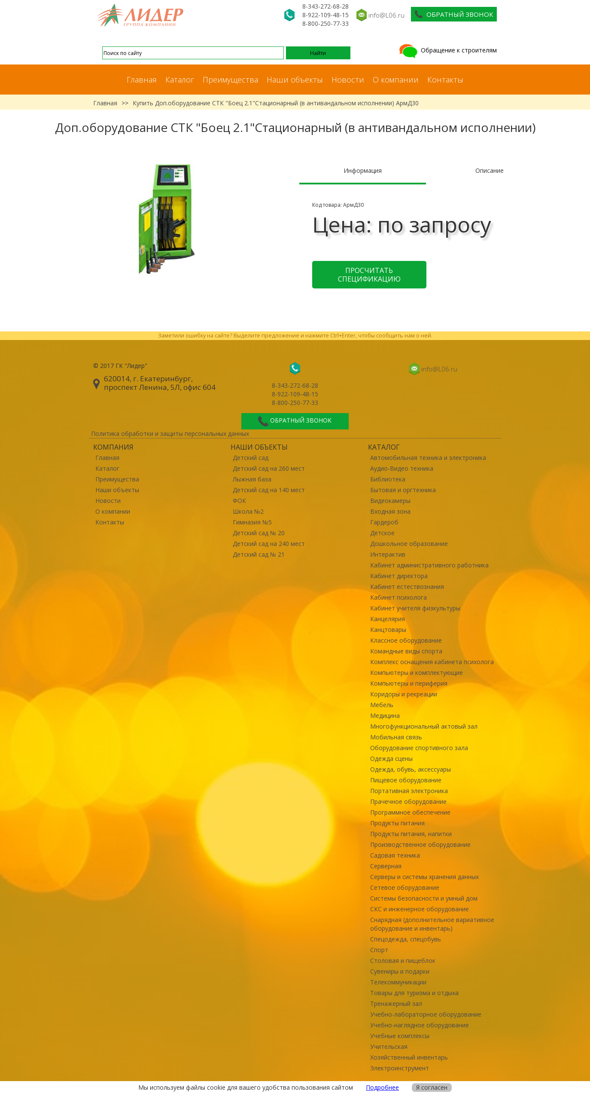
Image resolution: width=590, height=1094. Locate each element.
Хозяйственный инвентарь (409, 1057)
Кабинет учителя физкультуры (415, 608)
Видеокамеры (390, 500)
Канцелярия (387, 619)
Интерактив (387, 554)
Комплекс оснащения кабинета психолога (432, 662)
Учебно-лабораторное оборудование (425, 1014)
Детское (382, 533)
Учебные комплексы (399, 1036)
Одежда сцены (391, 758)
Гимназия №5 (252, 522)
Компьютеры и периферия (408, 683)
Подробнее (382, 1087)
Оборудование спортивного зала (419, 748)
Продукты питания (397, 823)
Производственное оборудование (420, 844)
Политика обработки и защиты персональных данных (170, 433)
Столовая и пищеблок (402, 960)
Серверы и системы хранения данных (424, 877)
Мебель (381, 705)
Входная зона (390, 511)
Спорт (379, 950)
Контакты (445, 79)
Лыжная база (252, 479)
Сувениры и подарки (399, 971)
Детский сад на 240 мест (269, 543)
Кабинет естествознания (407, 586)
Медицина (385, 715)
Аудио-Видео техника (401, 468)
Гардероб (384, 522)
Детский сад (250, 458)
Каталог (179, 79)
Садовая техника (395, 855)
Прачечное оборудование (408, 801)
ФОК (239, 500)
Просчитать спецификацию (369, 275)
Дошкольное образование (409, 543)
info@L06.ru (386, 15)
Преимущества (230, 79)
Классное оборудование (406, 640)
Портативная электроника (409, 791)
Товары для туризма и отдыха (414, 993)
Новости (347, 79)
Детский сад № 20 (259, 533)
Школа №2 (248, 511)
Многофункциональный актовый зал (423, 726)
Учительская (389, 1046)
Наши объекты (295, 79)
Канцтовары (388, 629)
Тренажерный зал (396, 1003)
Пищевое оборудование (405, 780)
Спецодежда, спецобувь (405, 939)
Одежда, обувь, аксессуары (410, 769)
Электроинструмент (399, 1068)
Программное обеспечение (410, 812)
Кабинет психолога (398, 597)
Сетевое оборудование (404, 887)
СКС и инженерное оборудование (419, 909)
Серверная (385, 866)
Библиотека (387, 479)
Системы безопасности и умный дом (423, 898)
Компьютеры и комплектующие (416, 672)
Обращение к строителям (447, 50)
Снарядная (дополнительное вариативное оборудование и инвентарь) (432, 924)
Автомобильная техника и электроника (428, 458)
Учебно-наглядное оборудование (419, 1025)
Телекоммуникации (398, 982)
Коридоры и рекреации (403, 694)
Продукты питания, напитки (411, 834)
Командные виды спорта (406, 651)
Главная (142, 79)
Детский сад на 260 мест (269, 468)
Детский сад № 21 (259, 554)
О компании (396, 79)
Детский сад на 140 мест (269, 490)
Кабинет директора (399, 576)
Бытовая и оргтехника (403, 490)
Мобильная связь (396, 737)
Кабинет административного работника (429, 565)
